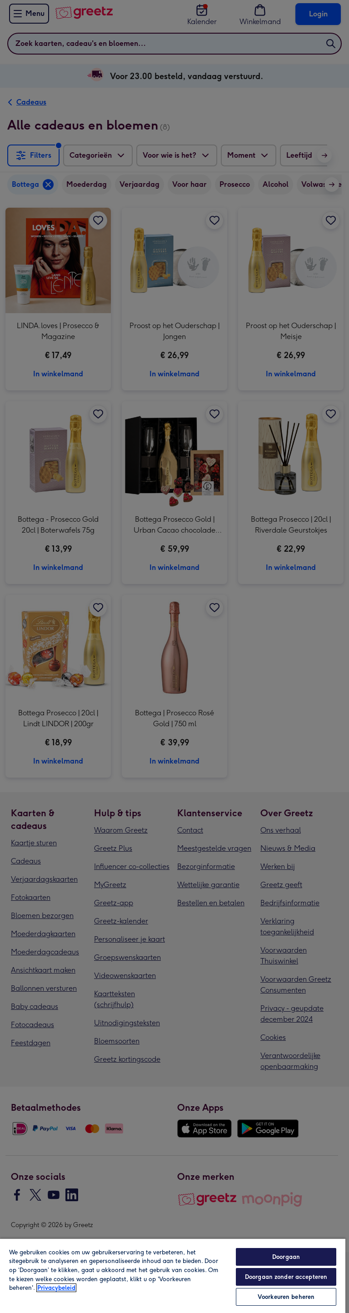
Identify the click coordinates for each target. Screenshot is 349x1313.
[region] (172, 1275)
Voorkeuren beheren (286, 1296)
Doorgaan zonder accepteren (286, 1276)
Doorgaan (286, 1256)
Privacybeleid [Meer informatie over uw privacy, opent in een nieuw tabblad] (56, 1287)
